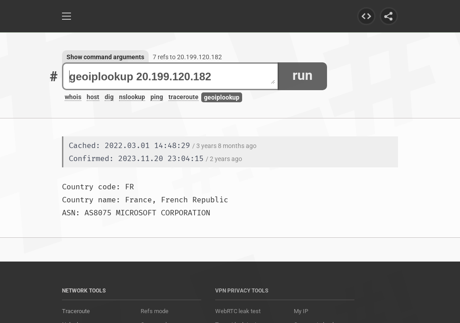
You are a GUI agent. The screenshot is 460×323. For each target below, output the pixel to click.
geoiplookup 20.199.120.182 (172, 76)
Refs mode (154, 311)
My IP (301, 311)
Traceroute (76, 311)
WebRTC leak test (238, 311)
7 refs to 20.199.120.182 (187, 57)
